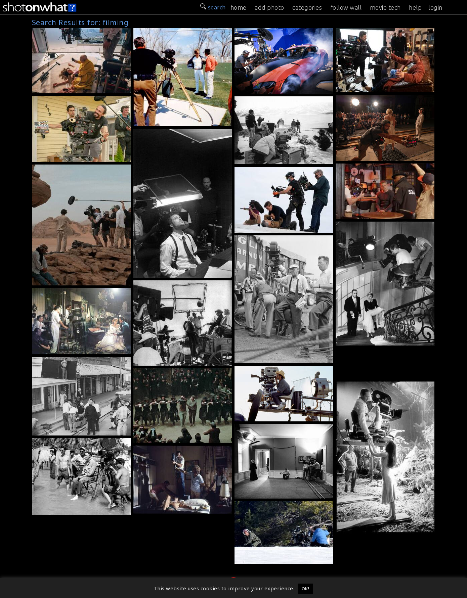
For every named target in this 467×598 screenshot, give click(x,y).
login (435, 7)
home (238, 7)
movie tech (385, 7)
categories (307, 7)
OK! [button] (305, 589)
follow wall (346, 7)
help (415, 7)
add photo (269, 7)
